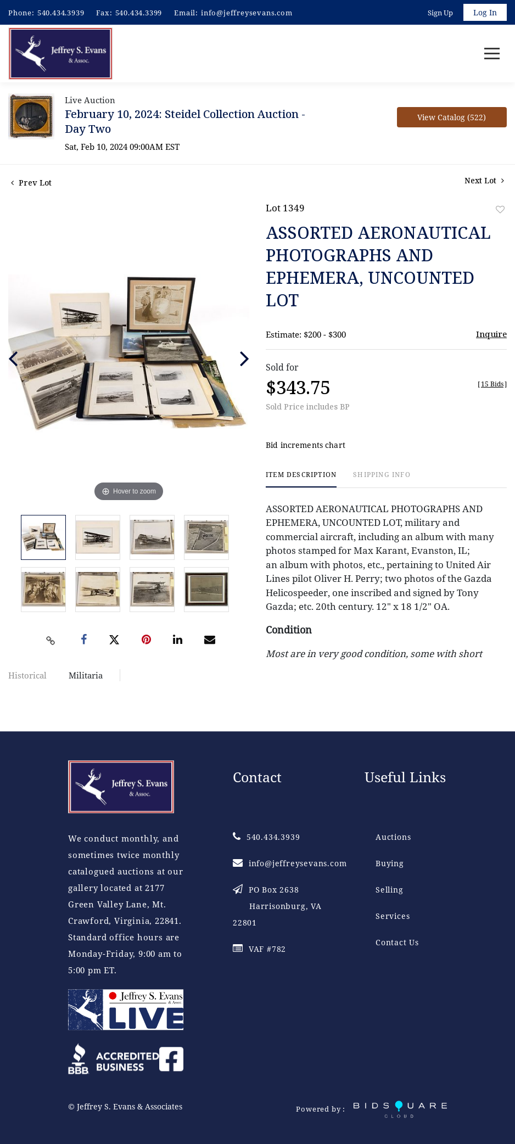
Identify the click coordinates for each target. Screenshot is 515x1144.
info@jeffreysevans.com (247, 13)
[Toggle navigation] (492, 54)
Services (393, 916)
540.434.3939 (61, 13)
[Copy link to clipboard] (50, 641)
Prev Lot (31, 183)
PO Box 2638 (277, 906)
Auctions (393, 837)
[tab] (301, 480)
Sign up (440, 13)
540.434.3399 (139, 13)
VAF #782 (259, 949)
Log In (485, 12)
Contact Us (397, 943)
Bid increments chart (305, 446)
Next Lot (484, 181)
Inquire (491, 334)
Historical (27, 675)
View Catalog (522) (451, 118)
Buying (390, 864)
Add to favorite (500, 210)
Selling (390, 890)
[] (492, 384)
